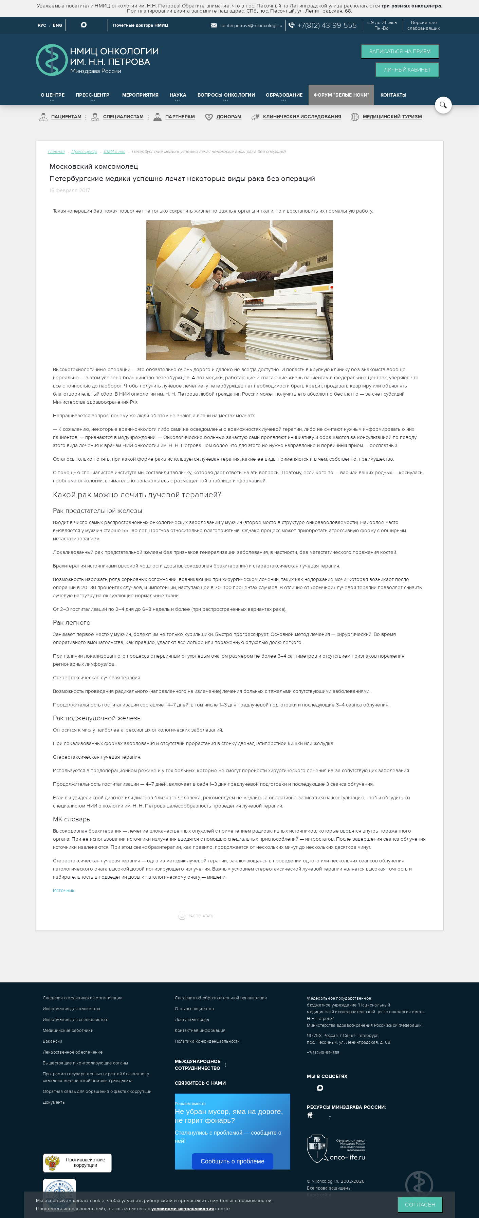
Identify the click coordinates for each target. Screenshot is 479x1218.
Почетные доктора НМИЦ (140, 25)
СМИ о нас (114, 151)
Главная (56, 151)
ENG (57, 25)
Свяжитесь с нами (200, 1083)
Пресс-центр (84, 151)
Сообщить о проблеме (232, 1161)
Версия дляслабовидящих (423, 25)
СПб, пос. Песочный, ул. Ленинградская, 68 (298, 11)
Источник (64, 890)
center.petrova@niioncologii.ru (251, 25)
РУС (42, 25)
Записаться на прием (400, 51)
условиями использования (182, 1209)
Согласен (420, 1204)
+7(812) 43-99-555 (327, 25)
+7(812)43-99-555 (323, 1052)
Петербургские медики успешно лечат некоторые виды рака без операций (208, 151)
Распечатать (201, 916)
